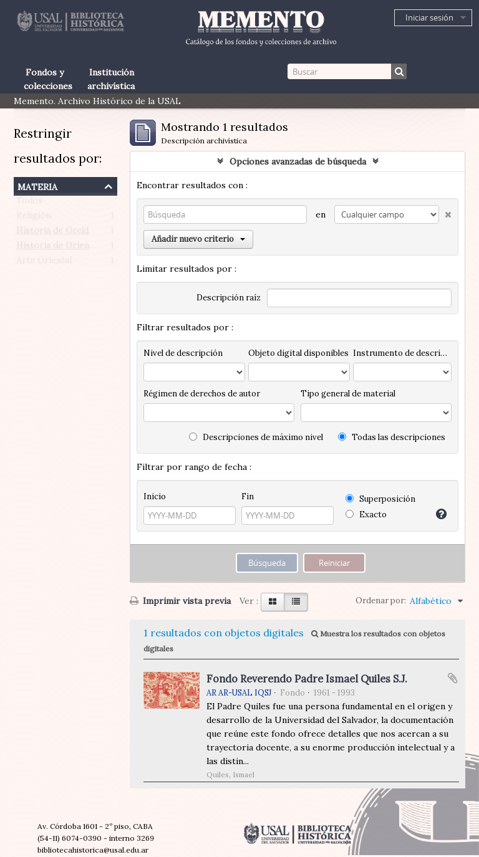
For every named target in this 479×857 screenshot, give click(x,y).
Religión (33, 218)
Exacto (366, 514)
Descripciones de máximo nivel (256, 437)
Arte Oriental (44, 263)
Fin (247, 496)
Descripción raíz (228, 297)
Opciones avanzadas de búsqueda (298, 161)
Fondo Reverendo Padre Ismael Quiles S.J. (306, 679)
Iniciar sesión (429, 17)
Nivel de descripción (183, 353)
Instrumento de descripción (402, 353)
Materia (37, 185)
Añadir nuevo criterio (198, 239)
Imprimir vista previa (180, 600)
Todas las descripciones (391, 437)
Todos (29, 203)
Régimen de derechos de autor (201, 393)
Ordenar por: (381, 600)
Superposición (380, 499)
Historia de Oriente (57, 248)
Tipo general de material (348, 393)
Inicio (154, 496)
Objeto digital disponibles (298, 353)
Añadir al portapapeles (453, 678)
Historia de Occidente (61, 233)
